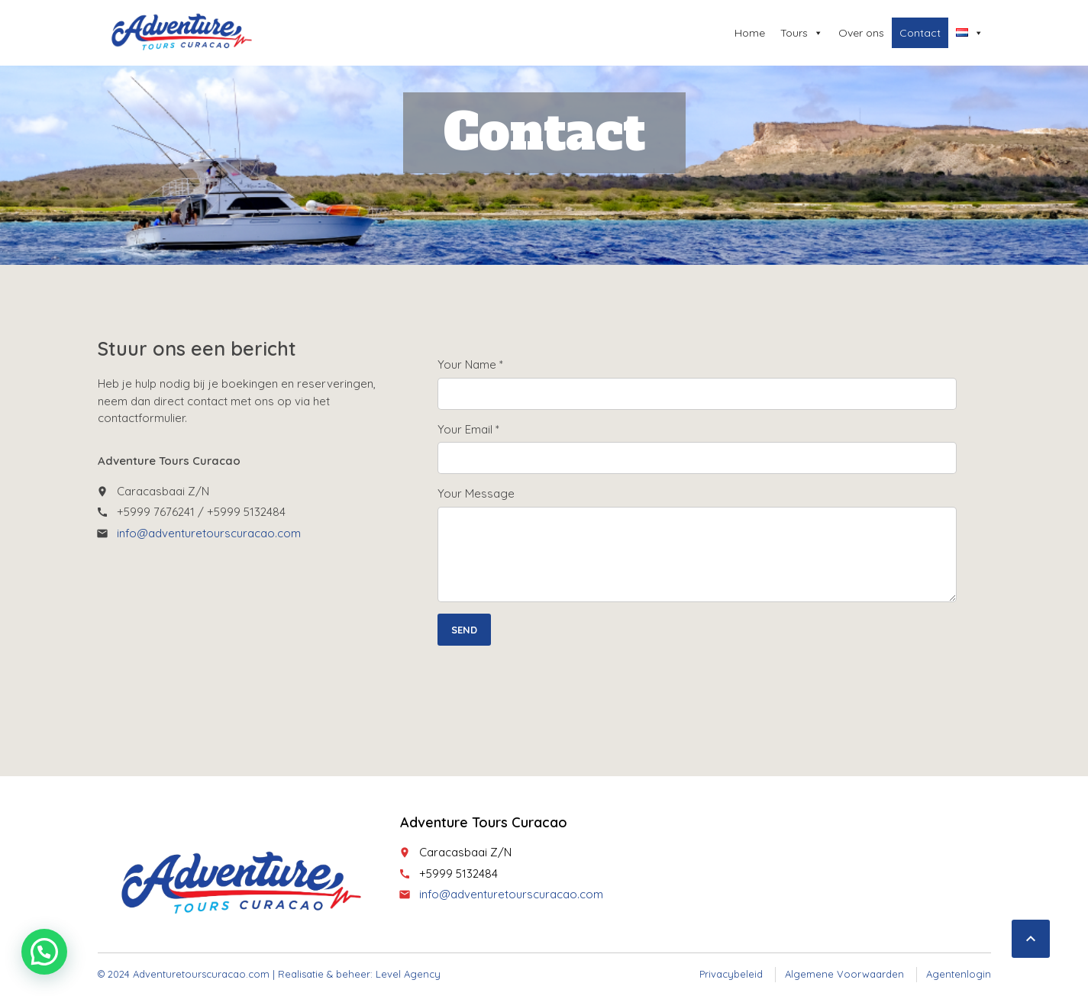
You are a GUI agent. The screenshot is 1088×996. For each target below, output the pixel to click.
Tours (801, 33)
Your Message (476, 493)
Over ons (861, 33)
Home (749, 33)
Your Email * (468, 429)
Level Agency (408, 974)
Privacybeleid (731, 974)
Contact (920, 33)
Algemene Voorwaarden (844, 974)
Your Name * (470, 364)
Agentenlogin (958, 974)
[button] (44, 952)
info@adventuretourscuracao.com (209, 533)
